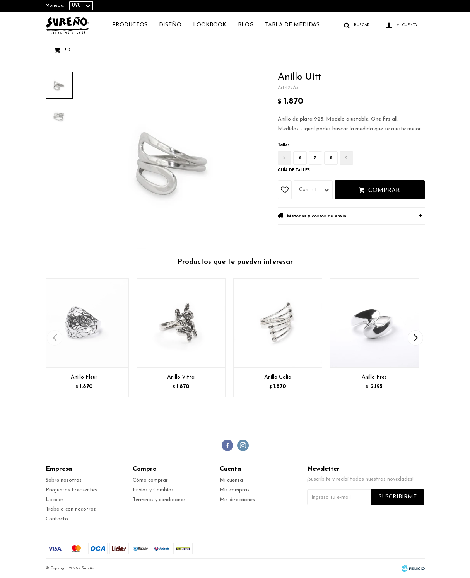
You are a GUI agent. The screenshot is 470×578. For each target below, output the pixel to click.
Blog (245, 25)
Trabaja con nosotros (71, 509)
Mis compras (235, 490)
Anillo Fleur (84, 377)
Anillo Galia (277, 377)
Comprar (384, 191)
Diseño (170, 25)
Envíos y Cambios (153, 490)
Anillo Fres (374, 377)
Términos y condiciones (159, 499)
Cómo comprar (150, 480)
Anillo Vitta (181, 377)
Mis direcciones (237, 499)
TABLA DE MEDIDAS (292, 25)
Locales (55, 499)
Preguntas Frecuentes (71, 490)
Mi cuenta (231, 480)
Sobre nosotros (64, 480)
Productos (129, 25)
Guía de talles (294, 170)
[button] (415, 337)
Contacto (57, 519)
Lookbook (209, 25)
